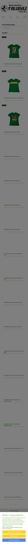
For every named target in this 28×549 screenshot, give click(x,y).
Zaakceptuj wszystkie (14, 540)
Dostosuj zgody (14, 536)
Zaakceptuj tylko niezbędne (14, 532)
